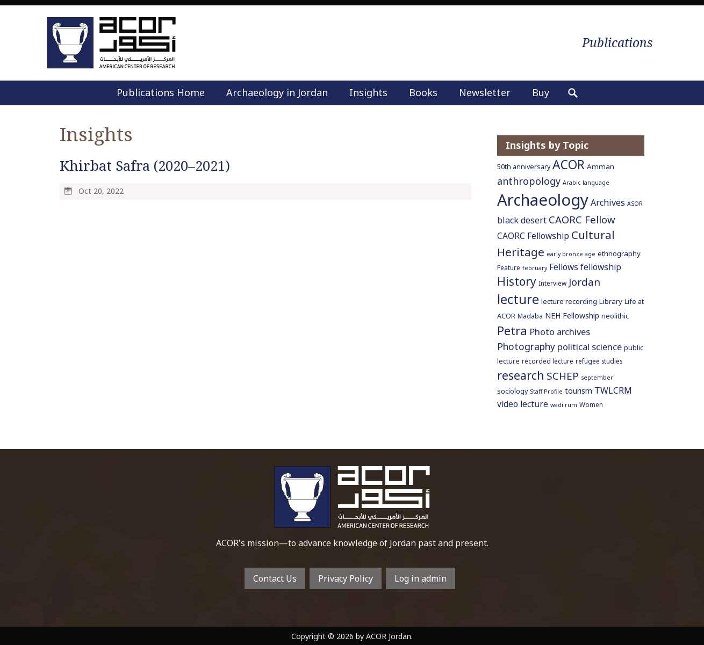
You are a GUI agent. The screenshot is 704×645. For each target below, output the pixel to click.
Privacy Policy (345, 578)
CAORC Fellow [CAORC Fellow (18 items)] (582, 219)
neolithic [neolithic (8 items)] (615, 316)
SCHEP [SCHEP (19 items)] (563, 376)
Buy (540, 92)
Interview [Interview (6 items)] (552, 283)
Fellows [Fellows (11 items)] (563, 267)
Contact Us (275, 578)
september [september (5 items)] (597, 377)
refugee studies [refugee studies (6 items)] (599, 361)
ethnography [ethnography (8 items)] (619, 253)
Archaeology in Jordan (277, 92)
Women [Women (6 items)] (591, 404)
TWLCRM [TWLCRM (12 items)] (613, 390)
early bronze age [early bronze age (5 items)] (571, 254)
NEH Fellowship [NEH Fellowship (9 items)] (572, 315)
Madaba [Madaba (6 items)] (530, 315)
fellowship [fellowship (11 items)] (600, 267)
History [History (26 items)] (516, 281)
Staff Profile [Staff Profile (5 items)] (546, 391)
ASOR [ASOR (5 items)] (635, 203)
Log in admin (420, 578)
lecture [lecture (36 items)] (518, 299)
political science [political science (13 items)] (589, 346)
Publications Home (161, 92)
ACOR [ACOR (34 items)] (568, 164)
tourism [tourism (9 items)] (578, 391)
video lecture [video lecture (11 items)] (522, 404)
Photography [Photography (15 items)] (526, 346)
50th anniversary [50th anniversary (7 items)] (523, 166)
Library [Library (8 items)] (610, 301)
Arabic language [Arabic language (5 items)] (586, 182)
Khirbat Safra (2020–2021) (145, 165)
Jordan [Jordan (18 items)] (584, 281)
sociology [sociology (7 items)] (512, 391)
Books (423, 92)
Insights (368, 92)
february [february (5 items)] (534, 268)
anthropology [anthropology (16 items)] (529, 181)
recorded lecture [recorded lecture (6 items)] (547, 361)
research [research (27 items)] (520, 375)
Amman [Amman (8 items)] (600, 166)
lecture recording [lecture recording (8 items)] (569, 301)
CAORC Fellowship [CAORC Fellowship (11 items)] (533, 236)
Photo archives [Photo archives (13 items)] (559, 331)
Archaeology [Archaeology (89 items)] (542, 200)
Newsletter (485, 92)
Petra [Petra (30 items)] (512, 330)
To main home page (352, 497)
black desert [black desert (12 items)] (522, 220)
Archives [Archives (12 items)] (608, 202)
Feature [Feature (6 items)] (508, 267)
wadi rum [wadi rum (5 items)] (563, 405)
